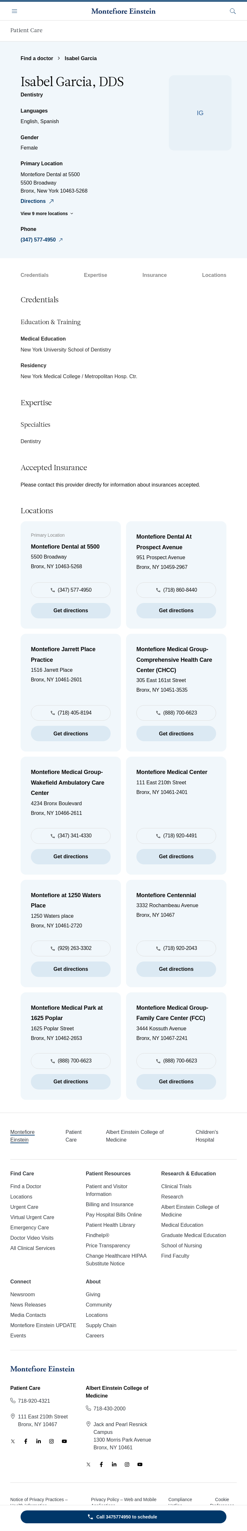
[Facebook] (25, 1441)
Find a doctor (37, 58)
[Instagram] (51, 1441)
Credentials (35, 275)
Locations (214, 275)
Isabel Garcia (81, 58)
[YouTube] (64, 1441)
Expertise (95, 275)
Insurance (154, 275)
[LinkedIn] (38, 1441)
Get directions (70, 610)
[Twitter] (12, 1441)
